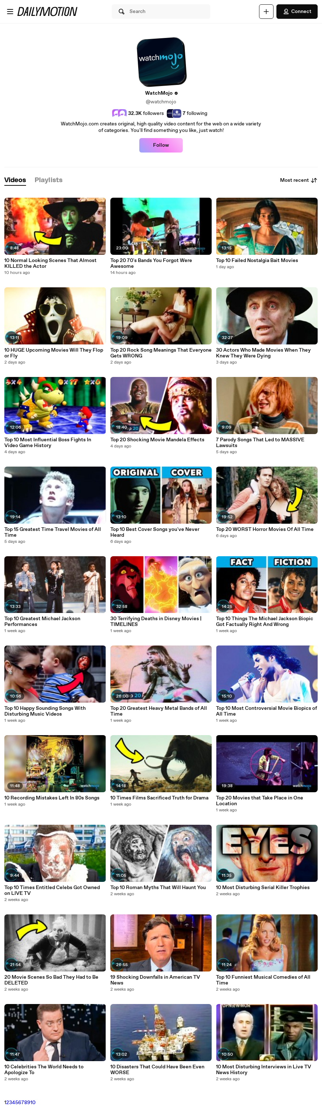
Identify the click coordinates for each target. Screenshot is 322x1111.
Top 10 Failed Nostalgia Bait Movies (257, 260)
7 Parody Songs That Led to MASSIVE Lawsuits (260, 443)
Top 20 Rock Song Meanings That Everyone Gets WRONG (161, 353)
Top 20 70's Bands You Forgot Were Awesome (151, 263)
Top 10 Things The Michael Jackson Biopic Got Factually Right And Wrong (264, 621)
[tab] (15, 180)
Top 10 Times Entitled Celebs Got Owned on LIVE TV (52, 890)
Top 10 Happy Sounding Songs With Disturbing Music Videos (45, 711)
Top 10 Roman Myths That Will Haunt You (158, 888)
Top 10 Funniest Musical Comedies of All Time (263, 980)
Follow (161, 145)
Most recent (299, 180)
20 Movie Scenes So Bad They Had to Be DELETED (51, 980)
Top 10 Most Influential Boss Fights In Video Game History (47, 443)
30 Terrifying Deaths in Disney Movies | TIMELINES (156, 621)
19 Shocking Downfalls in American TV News (155, 980)
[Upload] (266, 11)
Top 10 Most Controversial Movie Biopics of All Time (266, 711)
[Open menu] (10, 11)
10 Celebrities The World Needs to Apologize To (44, 1070)
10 (32, 1102)
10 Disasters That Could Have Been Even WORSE (157, 1070)
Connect (297, 11)
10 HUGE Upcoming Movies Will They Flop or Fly (53, 353)
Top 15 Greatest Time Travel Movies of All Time (52, 532)
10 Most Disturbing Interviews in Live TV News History (263, 1070)
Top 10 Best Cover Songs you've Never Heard (154, 532)
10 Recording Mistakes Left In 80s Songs (51, 798)
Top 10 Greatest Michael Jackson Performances (42, 621)
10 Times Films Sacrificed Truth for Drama (159, 798)
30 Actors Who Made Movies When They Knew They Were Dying (263, 353)
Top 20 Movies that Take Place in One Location (259, 801)
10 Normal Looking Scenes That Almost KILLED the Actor (50, 263)
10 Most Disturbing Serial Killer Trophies (263, 888)
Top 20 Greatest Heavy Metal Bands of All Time (158, 711)
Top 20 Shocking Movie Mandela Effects (157, 440)
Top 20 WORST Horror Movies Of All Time (265, 529)
